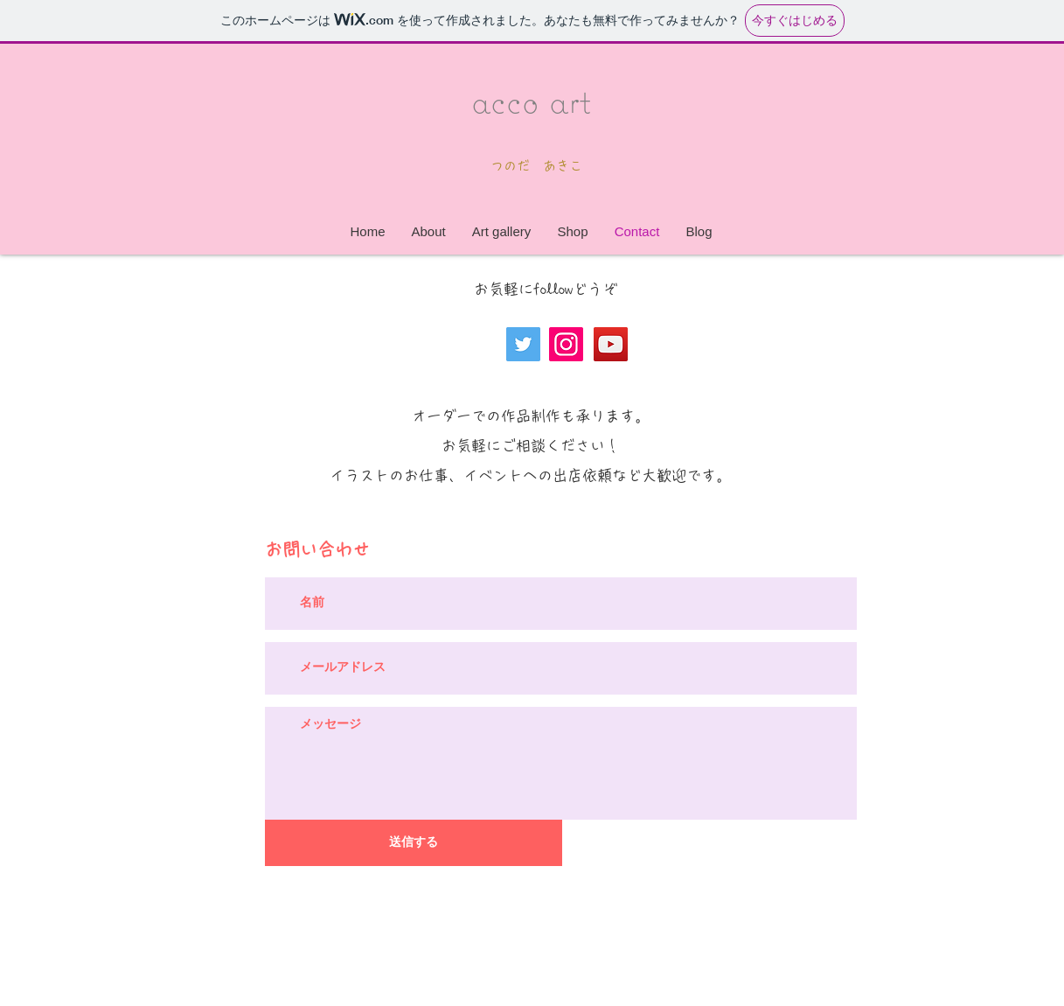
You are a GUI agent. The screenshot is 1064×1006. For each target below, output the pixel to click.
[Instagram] (566, 344)
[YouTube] (611, 344)
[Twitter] (523, 344)
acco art (531, 99)
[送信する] (413, 843)
